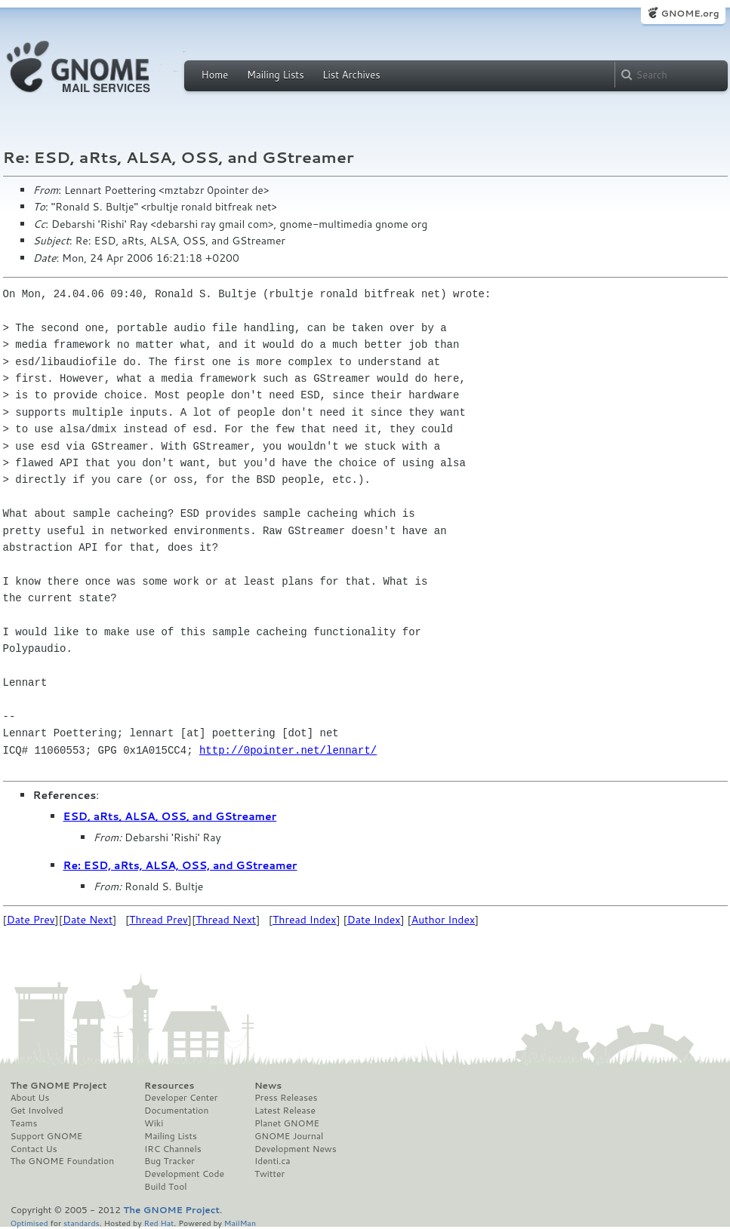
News (268, 1086)
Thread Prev (158, 919)
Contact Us (34, 1149)
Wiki (153, 1123)
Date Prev (31, 919)
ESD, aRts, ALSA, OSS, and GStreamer (170, 816)
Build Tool (165, 1187)
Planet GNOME (286, 1123)
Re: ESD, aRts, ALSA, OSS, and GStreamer (180, 865)
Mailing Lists (275, 74)
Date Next (87, 919)
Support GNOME (47, 1136)
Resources (169, 1086)
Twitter (269, 1174)
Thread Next (226, 919)
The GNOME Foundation (63, 1161)
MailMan (240, 1222)
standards (81, 1222)
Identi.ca (272, 1161)
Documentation (176, 1111)
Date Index (374, 919)
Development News (295, 1149)
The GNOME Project (59, 1086)
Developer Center (180, 1098)
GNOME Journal (289, 1136)
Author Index (443, 919)
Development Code (184, 1174)
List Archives (351, 74)
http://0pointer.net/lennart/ (288, 750)
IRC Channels (173, 1149)
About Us (30, 1098)
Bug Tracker (169, 1161)
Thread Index (305, 919)
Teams (24, 1123)
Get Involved (37, 1111)
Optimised (29, 1222)
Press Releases (285, 1098)
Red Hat (158, 1222)
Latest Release (285, 1111)
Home (215, 74)
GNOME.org (690, 13)
